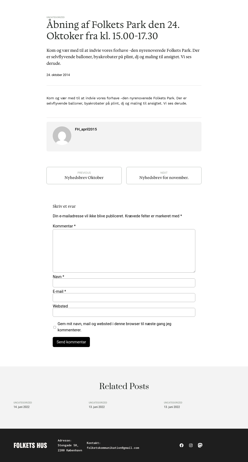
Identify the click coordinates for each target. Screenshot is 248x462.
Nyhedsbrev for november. (164, 177)
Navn (58, 276)
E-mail (59, 291)
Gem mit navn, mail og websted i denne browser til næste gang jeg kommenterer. (114, 326)
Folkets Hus (30, 445)
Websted (60, 306)
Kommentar (64, 226)
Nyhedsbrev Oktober (84, 177)
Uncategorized (55, 17)
